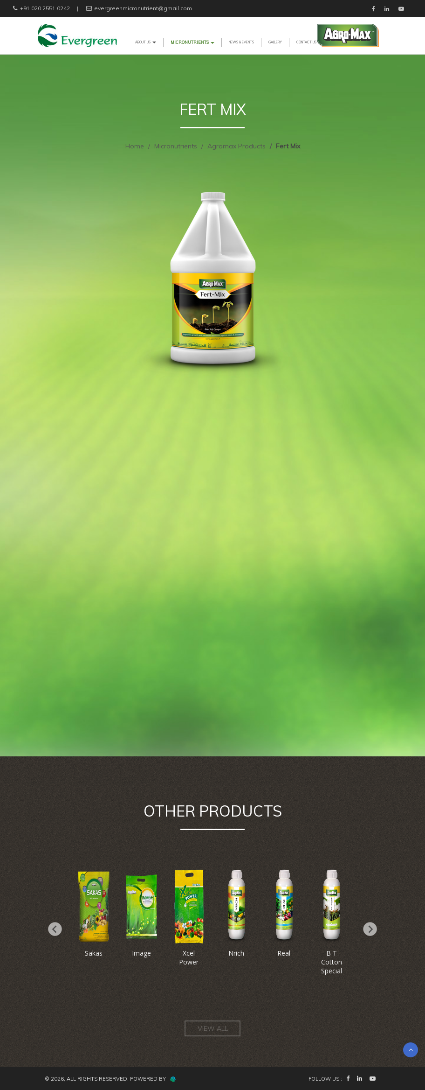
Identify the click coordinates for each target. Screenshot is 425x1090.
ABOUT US (145, 42)
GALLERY (275, 42)
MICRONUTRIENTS (192, 42)
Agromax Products (236, 146)
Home (134, 146)
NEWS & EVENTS (241, 42)
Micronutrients (175, 146)
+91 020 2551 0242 (41, 8)
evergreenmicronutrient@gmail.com (138, 8)
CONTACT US (306, 42)
